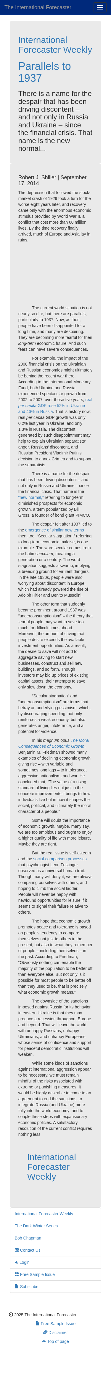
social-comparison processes (60, 858)
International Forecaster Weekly (55, 45)
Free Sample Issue (35, 1274)
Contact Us (28, 1250)
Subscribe (26, 1286)
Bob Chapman (28, 1238)
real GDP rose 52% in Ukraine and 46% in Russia (55, 405)
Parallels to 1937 (44, 72)
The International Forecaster (37, 7)
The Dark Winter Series (36, 1226)
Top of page (55, 1341)
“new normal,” (31, 497)
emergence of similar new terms (54, 530)
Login (22, 1262)
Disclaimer (55, 1332)
